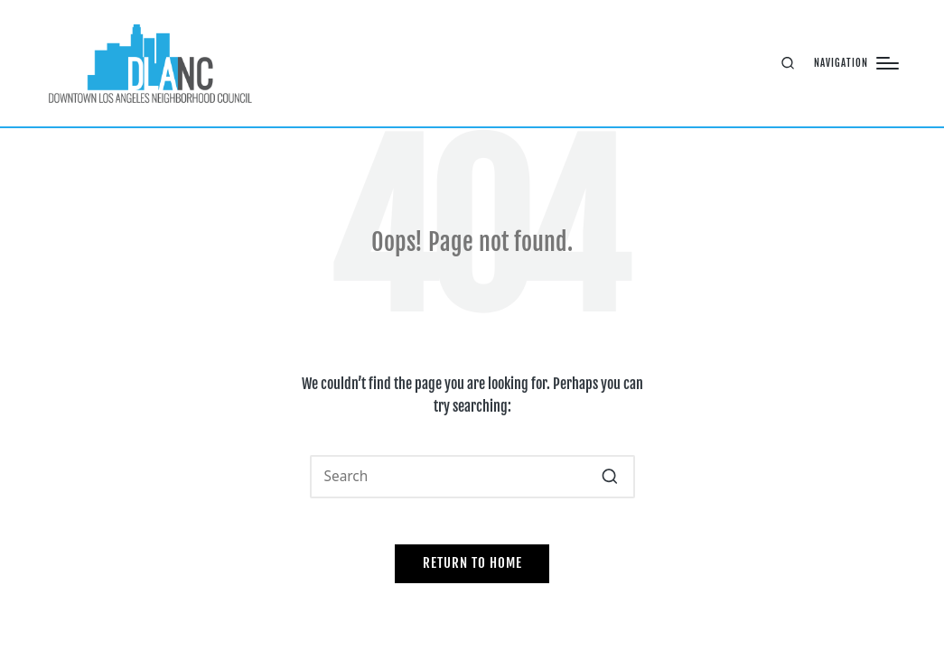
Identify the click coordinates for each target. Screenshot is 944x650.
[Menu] (856, 63)
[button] (610, 476)
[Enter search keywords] (472, 476)
